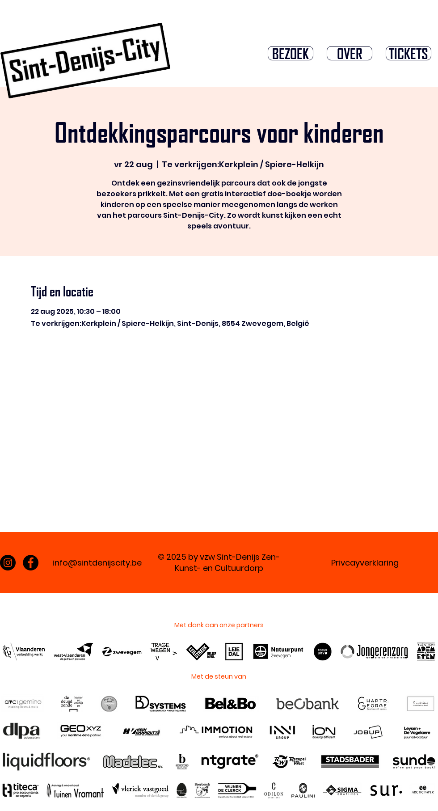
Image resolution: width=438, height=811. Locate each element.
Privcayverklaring (365, 562)
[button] (290, 53)
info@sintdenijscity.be (97, 562)
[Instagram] (8, 562)
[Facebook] (30, 562)
